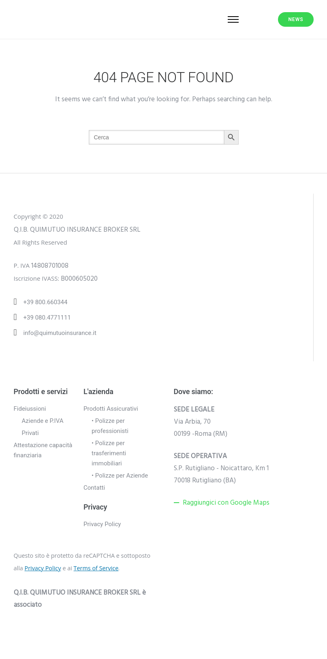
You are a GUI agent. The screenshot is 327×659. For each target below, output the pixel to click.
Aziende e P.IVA (43, 420)
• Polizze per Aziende (120, 475)
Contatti (94, 487)
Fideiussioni (30, 408)
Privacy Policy (102, 524)
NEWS (295, 19)
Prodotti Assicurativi (110, 408)
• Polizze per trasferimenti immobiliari (109, 453)
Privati (30, 433)
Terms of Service (96, 568)
